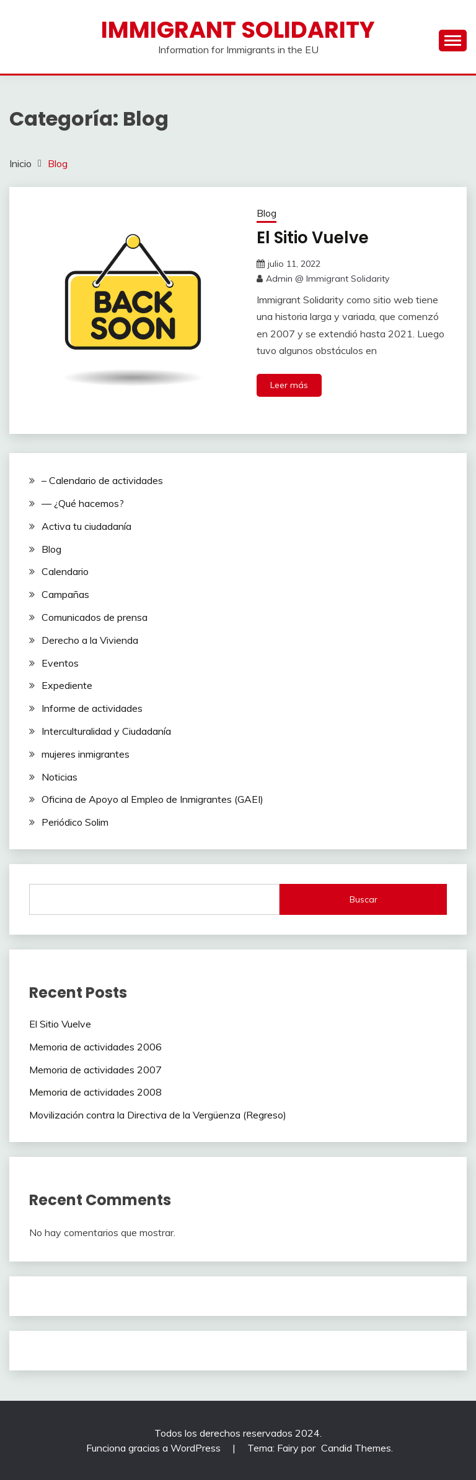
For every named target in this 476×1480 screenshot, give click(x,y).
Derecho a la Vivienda (90, 640)
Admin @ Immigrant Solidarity (327, 278)
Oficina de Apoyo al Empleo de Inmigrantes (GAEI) (152, 799)
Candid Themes (356, 1448)
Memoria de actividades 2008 (95, 1092)
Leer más (289, 385)
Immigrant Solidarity (238, 30)
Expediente (67, 685)
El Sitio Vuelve (313, 238)
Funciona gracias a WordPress (154, 1448)
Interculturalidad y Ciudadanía (106, 731)
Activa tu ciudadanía (86, 526)
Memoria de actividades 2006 (95, 1047)
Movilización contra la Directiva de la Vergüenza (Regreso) (157, 1115)
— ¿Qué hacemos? (83, 503)
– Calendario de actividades (102, 480)
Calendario (65, 571)
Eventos (60, 663)
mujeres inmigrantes (86, 754)
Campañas (65, 594)
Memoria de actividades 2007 (95, 1069)
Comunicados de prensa (95, 617)
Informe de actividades (92, 708)
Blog (266, 213)
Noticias (59, 777)
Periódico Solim (75, 822)
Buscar (363, 899)
